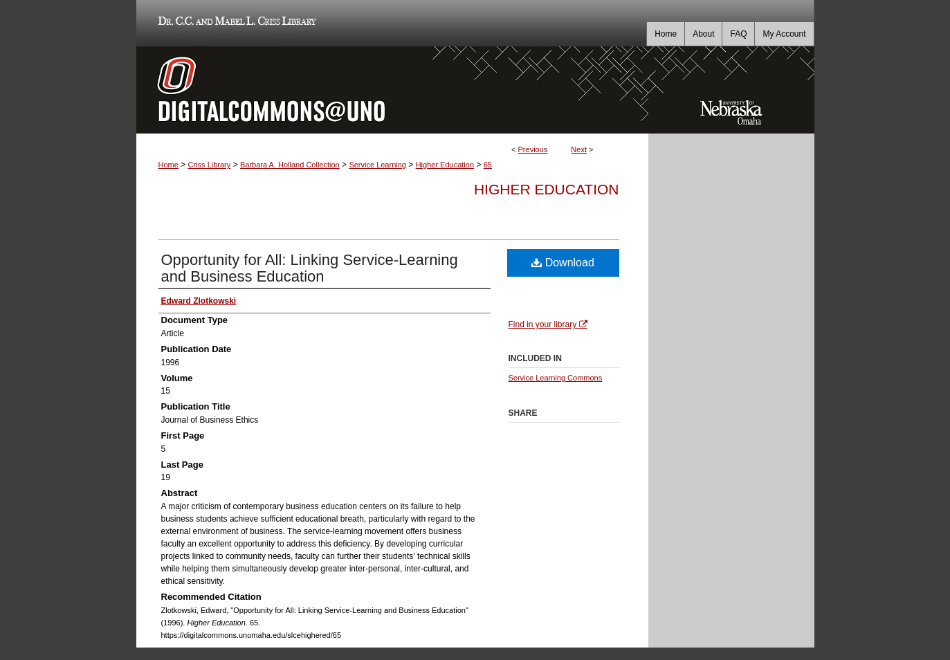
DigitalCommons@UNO (392, 90)
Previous (533, 149)
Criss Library (209, 165)
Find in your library (548, 324)
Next (579, 149)
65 (488, 165)
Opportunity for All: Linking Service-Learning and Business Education (309, 268)
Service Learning (377, 165)
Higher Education (445, 165)
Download (562, 262)
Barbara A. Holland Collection (290, 165)
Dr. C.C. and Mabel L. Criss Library (235, 23)
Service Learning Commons (556, 378)
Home (168, 165)
